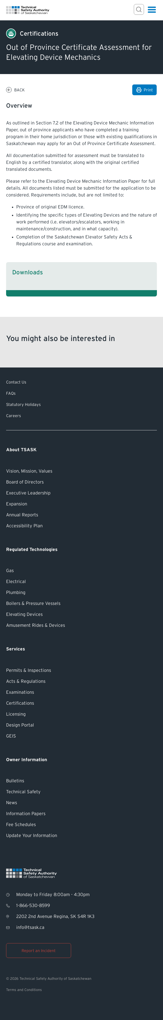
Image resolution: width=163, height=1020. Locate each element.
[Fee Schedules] (81, 824)
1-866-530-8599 (33, 905)
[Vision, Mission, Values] (81, 471)
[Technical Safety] (81, 791)
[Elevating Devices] (81, 614)
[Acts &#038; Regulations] (81, 681)
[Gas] (81, 570)
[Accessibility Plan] (81, 525)
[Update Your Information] (81, 835)
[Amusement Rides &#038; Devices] (81, 625)
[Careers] (81, 415)
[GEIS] (81, 736)
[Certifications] (39, 33)
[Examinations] (81, 692)
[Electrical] (81, 581)
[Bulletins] (81, 780)
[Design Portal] (81, 725)
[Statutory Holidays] (81, 404)
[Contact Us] (81, 382)
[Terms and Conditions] (81, 990)
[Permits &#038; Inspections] (81, 670)
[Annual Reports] (81, 514)
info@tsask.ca (30, 927)
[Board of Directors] (81, 482)
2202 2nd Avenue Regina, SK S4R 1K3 (55, 916)
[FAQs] (81, 393)
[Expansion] (81, 504)
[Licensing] (81, 714)
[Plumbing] (81, 592)
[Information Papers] (81, 813)
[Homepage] (27, 10)
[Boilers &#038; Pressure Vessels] (81, 603)
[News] (81, 802)
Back (19, 90)
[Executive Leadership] (81, 493)
